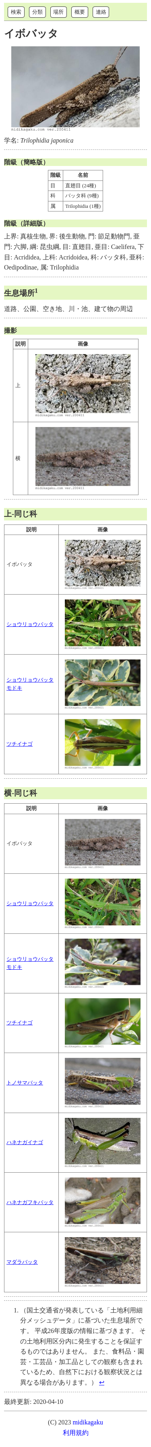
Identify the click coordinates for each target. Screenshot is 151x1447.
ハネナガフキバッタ (30, 1202)
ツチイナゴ (19, 744)
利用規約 (76, 1432)
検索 (16, 12)
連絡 (101, 12)
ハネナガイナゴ (24, 1142)
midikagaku (87, 1422)
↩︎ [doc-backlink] (101, 1382)
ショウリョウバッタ (30, 624)
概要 (79, 12)
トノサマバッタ (24, 1083)
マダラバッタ (22, 1262)
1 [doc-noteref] (36, 290)
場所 (58, 12)
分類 (37, 12)
